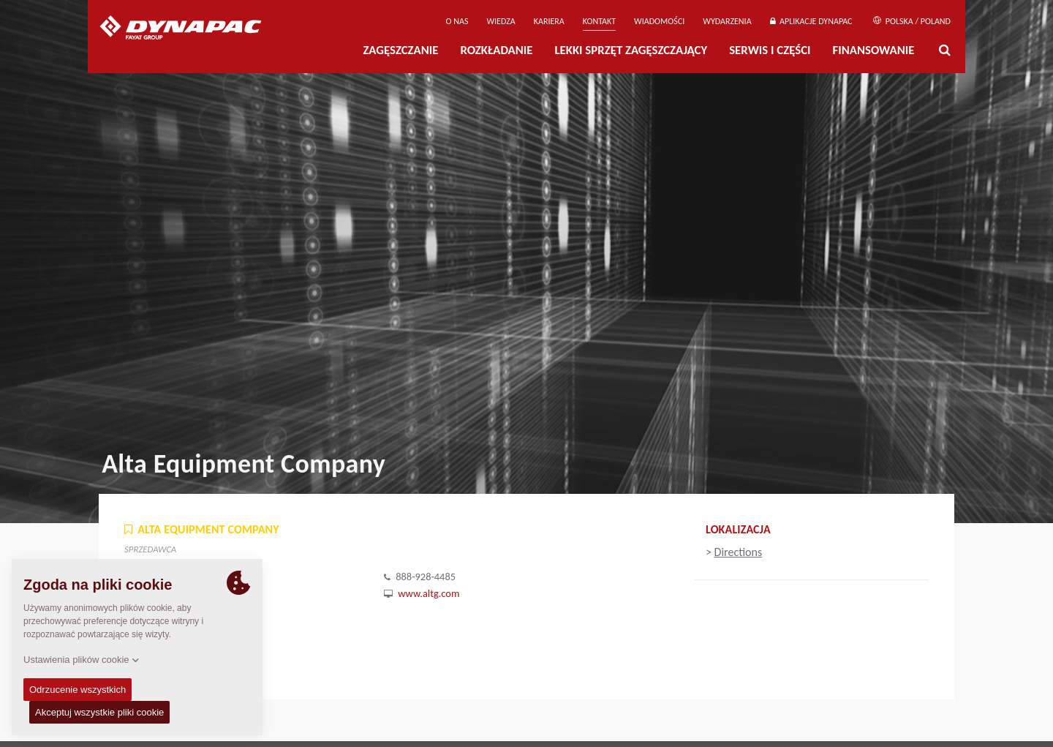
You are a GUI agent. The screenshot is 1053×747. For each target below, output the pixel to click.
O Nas (457, 21)
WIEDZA (500, 21)
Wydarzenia (727, 21)
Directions (738, 552)
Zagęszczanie (400, 50)
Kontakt (599, 21)
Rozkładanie (496, 50)
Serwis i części (769, 50)
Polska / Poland (912, 21)
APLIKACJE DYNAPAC (811, 21)
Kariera (549, 21)
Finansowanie (874, 50)
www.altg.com (428, 593)
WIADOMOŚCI (659, 21)
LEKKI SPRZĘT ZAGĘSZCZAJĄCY (630, 50)
